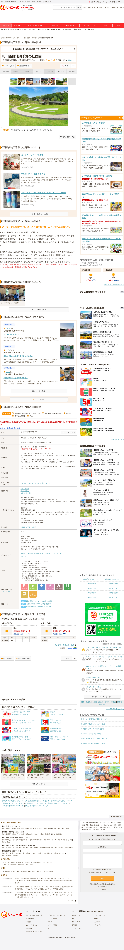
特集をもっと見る (117, 439)
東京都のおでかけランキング (13, 806)
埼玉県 (107, 702)
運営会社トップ (76, 915)
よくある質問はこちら (102, 886)
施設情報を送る (24, 66)
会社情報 (97, 922)
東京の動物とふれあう (32, 834)
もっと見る (71, 900)
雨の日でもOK (93, 7)
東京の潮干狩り (47, 853)
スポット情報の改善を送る (10, 428)
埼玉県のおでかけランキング (35, 803)
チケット (16, 72)
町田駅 (28, 527)
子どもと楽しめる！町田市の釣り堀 (94, 739)
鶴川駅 (34, 527)
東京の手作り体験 (18, 834)
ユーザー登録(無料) (109, 2)
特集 (118, 25)
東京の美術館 (59, 847)
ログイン (120, 2)
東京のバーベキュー (27, 828)
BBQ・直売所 (25, 489)
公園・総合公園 (45, 553)
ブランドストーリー (100, 915)
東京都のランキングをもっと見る (102, 697)
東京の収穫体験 (46, 834)
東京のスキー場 (19, 853)
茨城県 (88, 702)
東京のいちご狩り (59, 853)
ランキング (54, 25)
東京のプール (56, 828)
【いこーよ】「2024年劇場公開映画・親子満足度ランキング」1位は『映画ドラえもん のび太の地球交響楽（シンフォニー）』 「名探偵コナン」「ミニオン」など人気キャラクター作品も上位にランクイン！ (43, 895)
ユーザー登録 (6, 871)
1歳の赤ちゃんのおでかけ (113, 579)
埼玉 (33, 29)
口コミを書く (8, 66)
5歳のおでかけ (113, 588)
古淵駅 (23, 527)
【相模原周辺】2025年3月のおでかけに (38, 604)
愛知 (42, 29)
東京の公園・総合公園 (65, 840)
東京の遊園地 (6, 828)
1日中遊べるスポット (117, 7)
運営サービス (76, 922)
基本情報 (5, 72)
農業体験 (37, 553)
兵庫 (69, 29)
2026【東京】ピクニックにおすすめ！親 (39, 601)
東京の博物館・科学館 (46, 847)
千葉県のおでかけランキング (58, 803)
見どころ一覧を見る (38, 309)
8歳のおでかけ (91, 597)
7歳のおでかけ (113, 593)
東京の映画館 (34, 847)
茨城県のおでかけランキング (38, 801)
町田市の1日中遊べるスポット (92, 734)
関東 (18, 29)
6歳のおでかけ (91, 593)
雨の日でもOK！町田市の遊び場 (92, 729)
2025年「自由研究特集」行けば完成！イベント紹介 (18, 864)
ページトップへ (116, 816)
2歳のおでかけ (91, 584)
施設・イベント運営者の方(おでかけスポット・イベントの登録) (33, 871)
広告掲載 (28, 922)
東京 (21, 29)
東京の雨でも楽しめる (9, 847)
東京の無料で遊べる (23, 840)
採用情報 (74, 925)
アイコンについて (6, 591)
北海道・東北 (5, 29)
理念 (73, 918)
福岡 (92, 29)
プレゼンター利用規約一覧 (56, 915)
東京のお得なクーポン (9, 840)
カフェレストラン (26, 493)
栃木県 (94, 702)
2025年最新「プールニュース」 (42, 862)
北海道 (12, 29)
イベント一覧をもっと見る (39, 214)
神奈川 (26, 29)
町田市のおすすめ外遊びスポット (93, 743)
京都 (66, 29)
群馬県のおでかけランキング (13, 803)
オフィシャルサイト (68, 432)
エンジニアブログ (77, 928)
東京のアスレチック (50, 840)
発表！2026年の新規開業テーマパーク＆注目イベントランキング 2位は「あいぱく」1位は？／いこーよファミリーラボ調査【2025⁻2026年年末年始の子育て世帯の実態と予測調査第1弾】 (43, 881)
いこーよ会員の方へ (102, 889)
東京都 (119, 702)
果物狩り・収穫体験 (27, 553)
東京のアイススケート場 (33, 853)
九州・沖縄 (86, 29)
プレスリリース (99, 925)
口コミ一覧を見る (38, 391)
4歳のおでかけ (91, 588)
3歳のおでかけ (113, 584)
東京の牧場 (47, 828)
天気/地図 (71, 72)
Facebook (29, 928)
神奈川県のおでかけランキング (36, 806)
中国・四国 (77, 29)
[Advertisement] (39, 274)
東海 (39, 29)
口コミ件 (71, 60)
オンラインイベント (35, 25)
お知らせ (50, 72)
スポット (5, 25)
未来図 (96, 918)
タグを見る (24, 557)
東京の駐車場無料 (36, 840)
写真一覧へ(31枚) (67, 137)
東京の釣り (38, 828)
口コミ (38, 72)
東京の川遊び (6, 842)
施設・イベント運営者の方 (34, 915)
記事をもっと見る (38, 784)
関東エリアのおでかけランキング (14, 801)
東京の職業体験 (57, 834)
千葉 (30, 29)
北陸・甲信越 (51, 29)
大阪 (62, 29)
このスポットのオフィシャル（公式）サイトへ (35, 483)
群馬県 (100, 702)
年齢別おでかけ (70, 25)
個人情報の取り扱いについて (102, 869)
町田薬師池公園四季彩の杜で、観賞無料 (38, 606)
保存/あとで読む (95, 2)
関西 (59, 29)
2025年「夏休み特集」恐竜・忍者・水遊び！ (16, 862)
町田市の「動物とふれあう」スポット (95, 724)
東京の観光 (65, 828)
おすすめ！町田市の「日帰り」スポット (95, 719)
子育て (106, 25)
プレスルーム (52, 922)
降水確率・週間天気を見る (64, 645)
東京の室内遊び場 (22, 847)
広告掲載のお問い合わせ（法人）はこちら (102, 872)
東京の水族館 (69, 847)
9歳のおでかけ (113, 597)
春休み (85, 7)
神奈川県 (102, 704)
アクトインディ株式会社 (95, 911)
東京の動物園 (16, 828)
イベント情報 (25, 491)
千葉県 (113, 702)
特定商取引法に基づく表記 (34, 931)
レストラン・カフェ (57, 553)
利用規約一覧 (30, 918)
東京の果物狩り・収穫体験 (10, 855)
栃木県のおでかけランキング (61, 801)
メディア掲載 (52, 925)
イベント (17, 25)
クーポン (27, 72)
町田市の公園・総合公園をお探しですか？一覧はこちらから (38, 49)
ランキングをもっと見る (115, 709)
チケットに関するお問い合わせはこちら (102, 884)
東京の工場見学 (7, 834)
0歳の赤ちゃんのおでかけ (91, 579)
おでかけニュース (90, 25)
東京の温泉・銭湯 (7, 853)
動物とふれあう (104, 7)
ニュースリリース (31, 925)
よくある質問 (52, 918)
